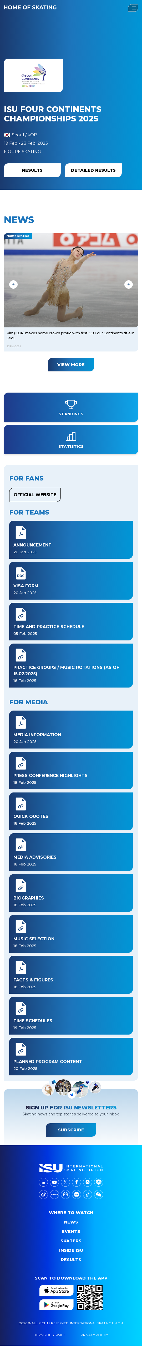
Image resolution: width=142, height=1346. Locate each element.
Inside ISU (71, 1250)
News (71, 1222)
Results (71, 1259)
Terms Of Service (49, 1335)
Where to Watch (71, 1212)
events (71, 1231)
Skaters (71, 1240)
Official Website (35, 494)
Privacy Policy (94, 1335)
